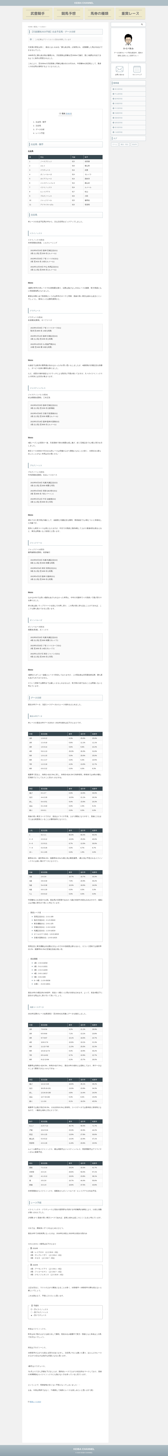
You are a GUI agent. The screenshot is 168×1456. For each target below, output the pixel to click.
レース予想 (40, 133)
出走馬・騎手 (41, 122)
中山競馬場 (118, 94)
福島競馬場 (118, 122)
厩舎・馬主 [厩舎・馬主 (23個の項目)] (124, 144)
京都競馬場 (118, 103)
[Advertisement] (65, 91)
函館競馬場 (118, 118)
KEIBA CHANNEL (84, 3)
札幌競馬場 (118, 113)
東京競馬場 (118, 89)
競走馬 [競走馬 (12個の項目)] (134, 144)
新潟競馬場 (118, 127)
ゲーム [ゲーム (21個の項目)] (114, 144)
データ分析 (40, 129)
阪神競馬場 (118, 99)
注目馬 (38, 126)
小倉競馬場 (118, 132)
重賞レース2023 (35, 1402)
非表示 (68, 114)
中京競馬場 (118, 108)
